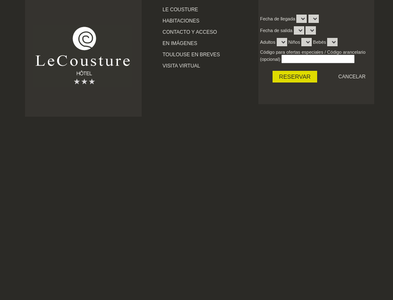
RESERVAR (295, 76)
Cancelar (351, 77)
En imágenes (180, 43)
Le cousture (180, 9)
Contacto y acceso (190, 32)
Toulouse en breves (191, 55)
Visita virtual (181, 66)
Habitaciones (181, 21)
